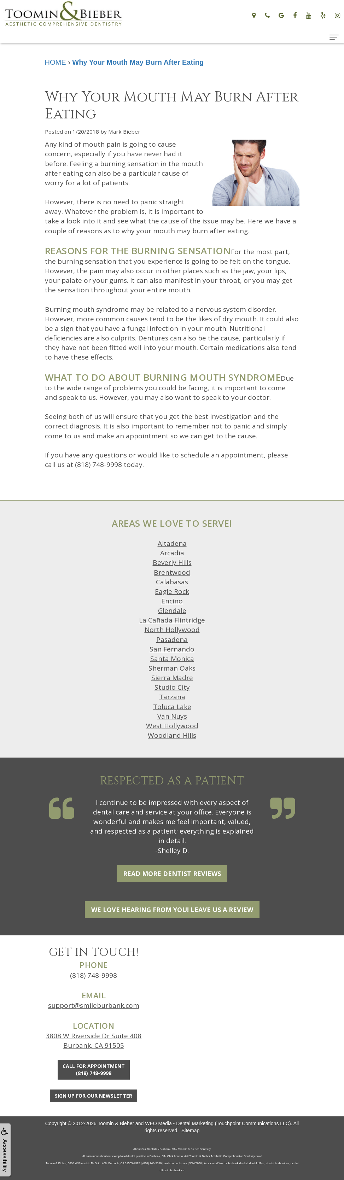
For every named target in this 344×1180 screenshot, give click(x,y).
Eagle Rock (172, 591)
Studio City (172, 687)
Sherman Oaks (172, 668)
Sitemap (190, 1130)
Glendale (172, 610)
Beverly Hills (172, 562)
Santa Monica (172, 658)
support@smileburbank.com (93, 1005)
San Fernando (172, 649)
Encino (172, 601)
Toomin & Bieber (116, 1123)
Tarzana (172, 696)
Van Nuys (172, 716)
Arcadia (172, 552)
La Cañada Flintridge (172, 620)
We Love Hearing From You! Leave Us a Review (172, 909)
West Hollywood (172, 725)
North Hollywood (172, 629)
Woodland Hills (172, 735)
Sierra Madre (172, 677)
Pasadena (172, 639)
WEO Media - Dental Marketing (179, 1123)
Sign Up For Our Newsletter (93, 1095)
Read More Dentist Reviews (172, 873)
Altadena (172, 543)
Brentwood (172, 572)
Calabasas (172, 581)
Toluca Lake (172, 706)
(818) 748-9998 (93, 975)
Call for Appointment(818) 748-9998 (94, 1069)
